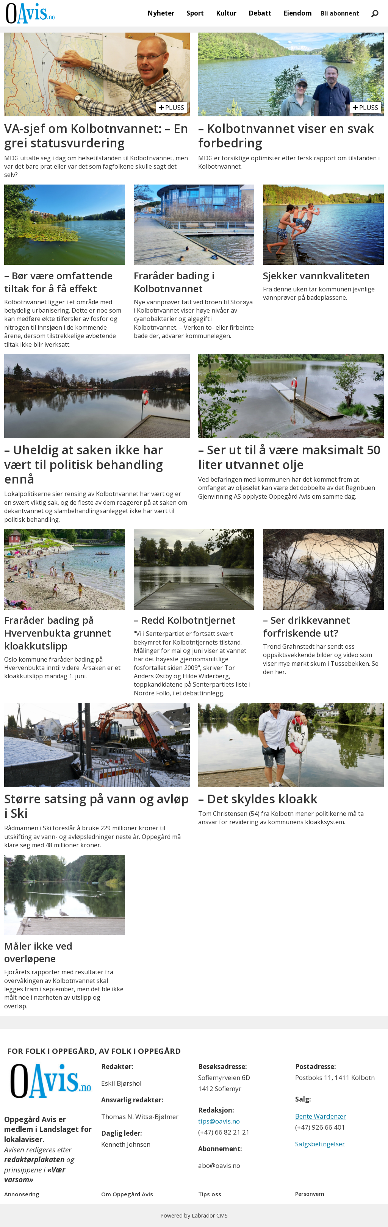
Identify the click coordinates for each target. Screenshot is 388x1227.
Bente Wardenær (320, 1116)
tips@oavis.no (219, 1121)
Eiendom (297, 13)
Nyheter (160, 13)
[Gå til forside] (30, 13)
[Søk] (374, 13)
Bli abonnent (340, 13)
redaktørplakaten (34, 1159)
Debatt (260, 13)
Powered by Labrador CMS (194, 1215)
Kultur (226, 13)
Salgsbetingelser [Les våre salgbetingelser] (320, 1143)
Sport (195, 13)
